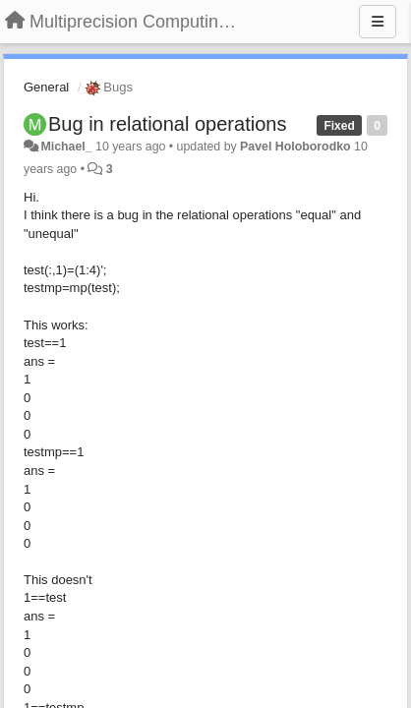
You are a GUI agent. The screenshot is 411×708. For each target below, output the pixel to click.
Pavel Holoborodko (295, 146)
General (46, 87)
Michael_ (65, 146)
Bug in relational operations (167, 124)
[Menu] (377, 21)
